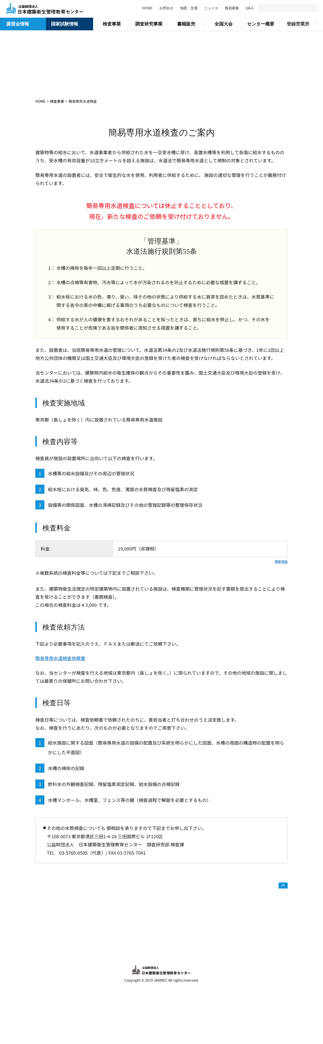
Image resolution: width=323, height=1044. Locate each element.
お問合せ (166, 8)
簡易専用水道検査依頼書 (60, 658)
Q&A (249, 8)
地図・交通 (189, 8)
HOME (147, 8)
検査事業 (57, 101)
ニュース (211, 8)
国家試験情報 (64, 24)
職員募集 (232, 8)
